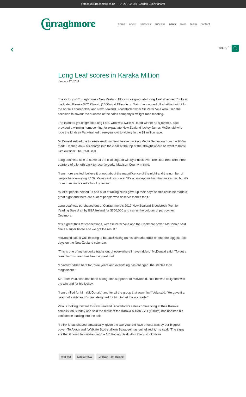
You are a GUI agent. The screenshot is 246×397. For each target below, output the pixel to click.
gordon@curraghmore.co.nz (98, 3)
